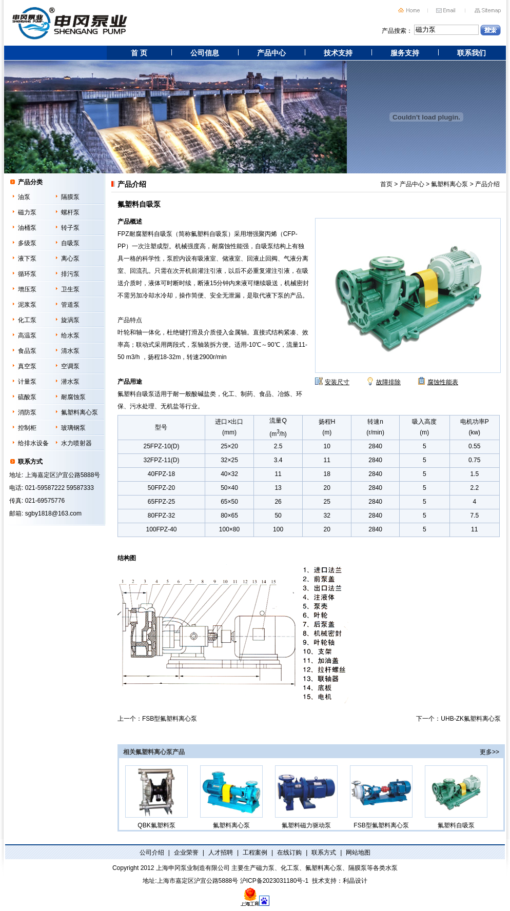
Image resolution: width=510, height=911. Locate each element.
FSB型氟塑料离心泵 (169, 718)
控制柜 (27, 427)
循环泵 (27, 274)
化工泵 (27, 320)
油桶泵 (27, 227)
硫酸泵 (27, 397)
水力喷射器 (76, 443)
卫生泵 (70, 289)
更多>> (489, 752)
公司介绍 (152, 852)
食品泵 (27, 350)
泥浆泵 (27, 304)
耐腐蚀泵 (73, 397)
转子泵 (70, 227)
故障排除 (388, 382)
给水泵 (70, 335)
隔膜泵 (70, 197)
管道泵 (70, 304)
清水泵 (70, 350)
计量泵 (27, 381)
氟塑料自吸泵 (456, 797)
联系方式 (323, 852)
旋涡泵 (70, 320)
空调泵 (70, 366)
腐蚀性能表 (442, 382)
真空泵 (27, 366)
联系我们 (471, 53)
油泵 (24, 197)
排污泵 (70, 274)
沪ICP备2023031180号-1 (274, 880)
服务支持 (404, 53)
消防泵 (27, 412)
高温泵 (27, 335)
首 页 (139, 53)
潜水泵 (70, 381)
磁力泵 (27, 212)
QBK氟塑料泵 (156, 797)
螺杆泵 (70, 212)
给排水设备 (33, 443)
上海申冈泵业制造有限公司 (193, 868)
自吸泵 (70, 243)
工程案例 (255, 852)
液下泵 (27, 258)
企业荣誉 (186, 852)
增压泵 (27, 289)
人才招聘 (220, 852)
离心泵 (70, 258)
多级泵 (27, 243)
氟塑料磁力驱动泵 (306, 797)
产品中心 (271, 53)
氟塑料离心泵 (79, 412)
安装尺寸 (337, 382)
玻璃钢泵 (73, 427)
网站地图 (358, 852)
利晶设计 (355, 880)
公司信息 (204, 53)
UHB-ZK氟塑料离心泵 (471, 718)
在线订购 (289, 852)
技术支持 (338, 53)
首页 (386, 184)
